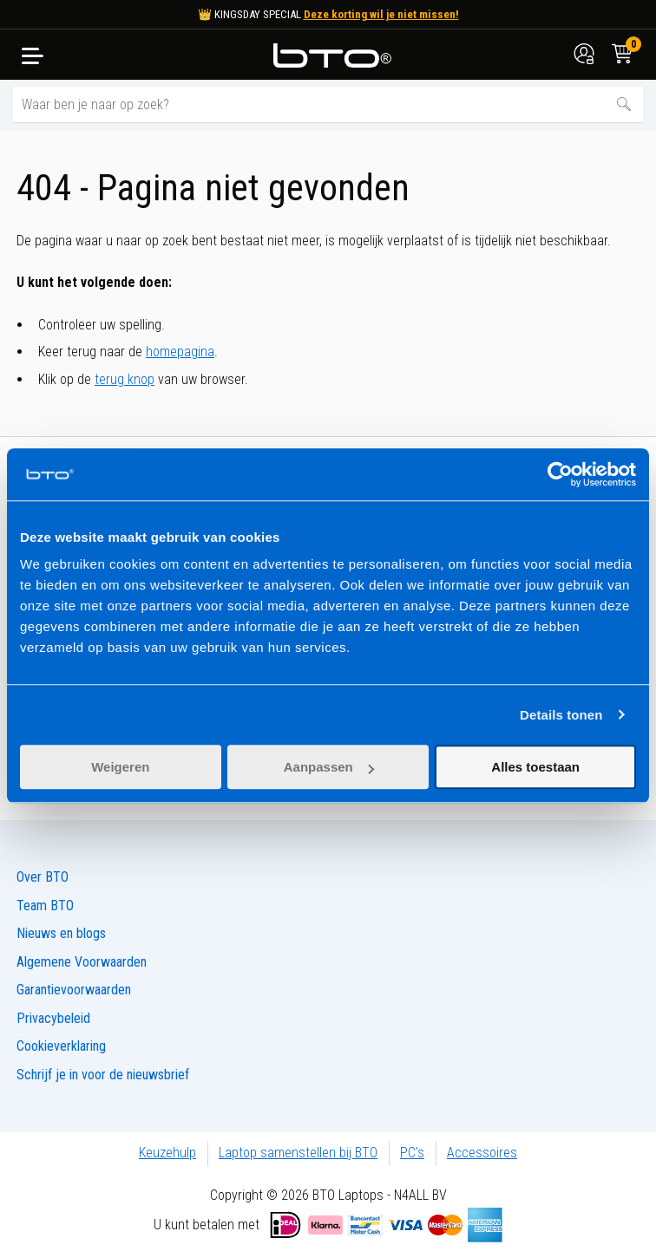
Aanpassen (329, 766)
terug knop (124, 379)
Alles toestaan (535, 766)
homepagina (180, 351)
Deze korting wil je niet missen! (381, 14)
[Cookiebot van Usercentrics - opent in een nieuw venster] (560, 474)
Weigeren (120, 766)
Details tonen (561, 714)
